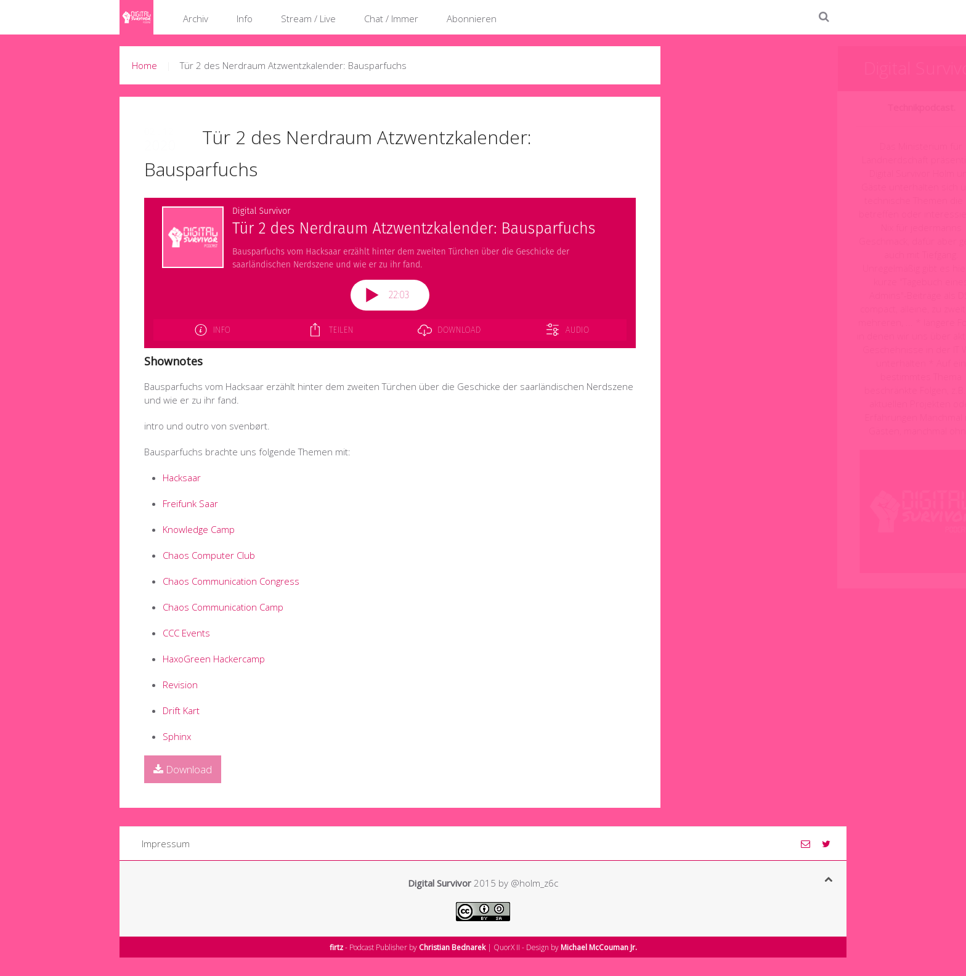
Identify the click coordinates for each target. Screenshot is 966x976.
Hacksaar (182, 477)
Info (245, 18)
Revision (180, 684)
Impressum (166, 843)
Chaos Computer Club (209, 555)
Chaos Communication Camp (223, 607)
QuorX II (506, 947)
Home (144, 65)
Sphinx (177, 736)
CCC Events (186, 633)
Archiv (195, 18)
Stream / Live (308, 18)
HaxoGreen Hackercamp (214, 659)
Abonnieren (472, 18)
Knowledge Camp (199, 529)
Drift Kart (181, 710)
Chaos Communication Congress (231, 581)
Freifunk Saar (190, 503)
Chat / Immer (391, 18)
